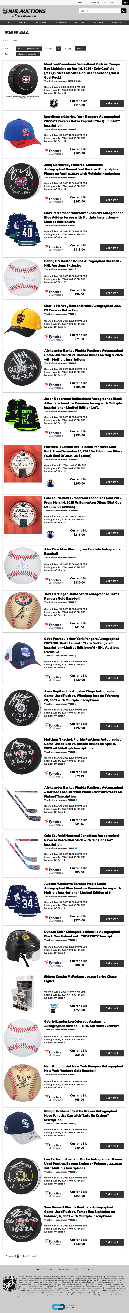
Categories (41, 23)
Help (112, 3)
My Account (95, 3)
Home (5, 40)
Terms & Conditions (44, 1269)
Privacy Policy (63, 1269)
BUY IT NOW (80, 23)
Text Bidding (117, 23)
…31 (28, 1256)
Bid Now (111, 103)
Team (8, 23)
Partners (23, 23)
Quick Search (61, 23)
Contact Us (88, 1269)
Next (33, 1256)
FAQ (104, 3)
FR (118, 3)
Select (79, 48)
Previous (10, 1256)
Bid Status (98, 23)
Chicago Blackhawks (27, 54)
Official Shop (82, 3)
